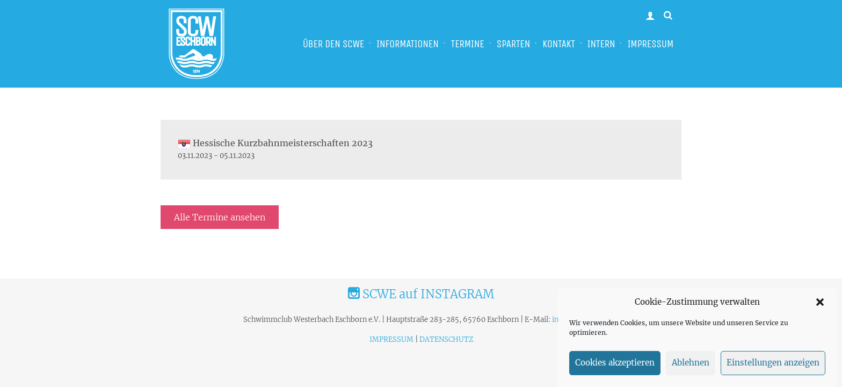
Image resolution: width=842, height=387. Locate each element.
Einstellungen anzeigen (773, 366)
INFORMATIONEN (407, 44)
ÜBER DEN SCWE (333, 44)
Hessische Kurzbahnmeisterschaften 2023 (275, 143)
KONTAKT (558, 44)
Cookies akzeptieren (615, 366)
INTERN (601, 44)
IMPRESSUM (650, 44)
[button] (820, 305)
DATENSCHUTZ (446, 339)
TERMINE (467, 44)
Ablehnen (690, 366)
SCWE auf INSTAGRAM (421, 294)
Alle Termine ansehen (219, 217)
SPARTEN (514, 44)
